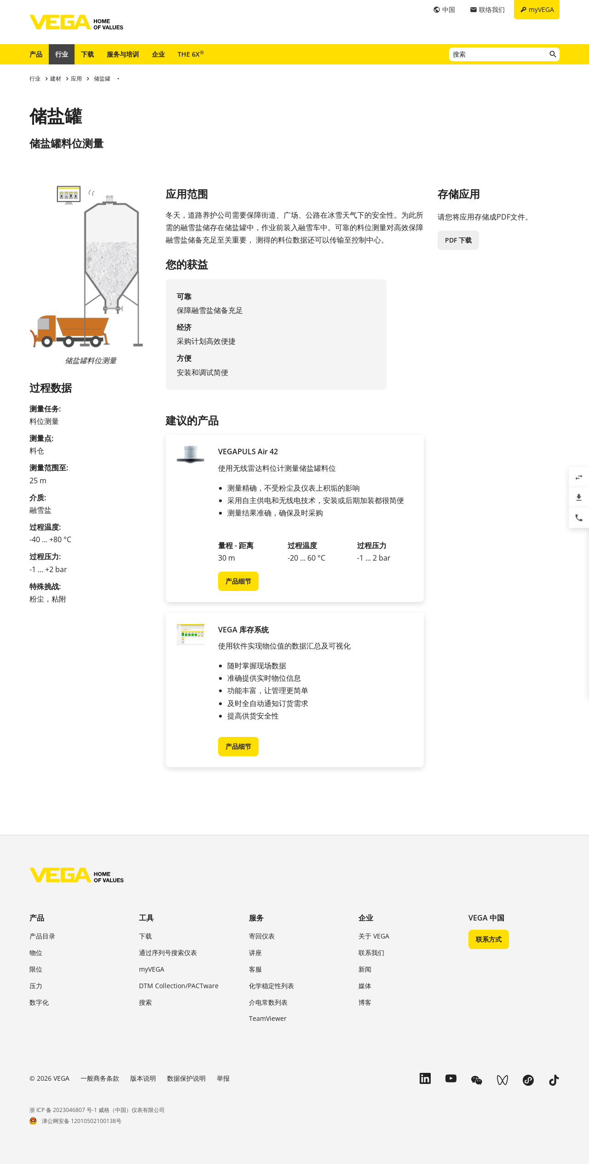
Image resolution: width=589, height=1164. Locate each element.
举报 (223, 1078)
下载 (87, 54)
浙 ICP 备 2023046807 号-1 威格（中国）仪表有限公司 (97, 1110)
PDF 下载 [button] (458, 240)
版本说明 (143, 1078)
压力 (35, 985)
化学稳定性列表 (271, 985)
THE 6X (191, 53)
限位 (35, 969)
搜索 (145, 1002)
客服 (255, 969)
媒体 (364, 985)
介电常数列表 (268, 1002)
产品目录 (42, 936)
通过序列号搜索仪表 (168, 952)
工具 (146, 918)
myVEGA (151, 969)
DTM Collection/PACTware (179, 985)
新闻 (364, 969)
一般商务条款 (100, 1078)
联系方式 (489, 939)
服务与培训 (123, 54)
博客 (364, 1002)
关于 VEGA (373, 936)
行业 (61, 54)
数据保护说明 (186, 1078)
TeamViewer (268, 1018)
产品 (35, 54)
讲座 (255, 952)
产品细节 (238, 581)
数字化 (39, 1002)
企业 (158, 54)
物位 (35, 952)
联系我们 (371, 952)
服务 (256, 918)
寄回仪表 (262, 936)
